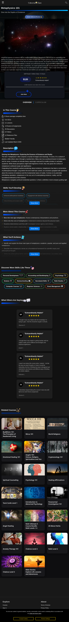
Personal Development (13, 275)
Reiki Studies (59, 281)
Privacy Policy (45, 608)
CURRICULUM (40, 102)
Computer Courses (14, 286)
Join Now (24, 94)
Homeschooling (23, 281)
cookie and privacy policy (35, 613)
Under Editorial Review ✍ (34, 17)
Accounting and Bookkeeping (39, 275)
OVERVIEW (27, 102)
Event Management (55, 286)
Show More (34, 203)
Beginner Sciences (34, 286)
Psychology (60, 275)
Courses (5, 605)
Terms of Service (45, 605)
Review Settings (45, 618)
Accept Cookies (23, 618)
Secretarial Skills (42, 281)
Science (8, 281)
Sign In (5, 608)
